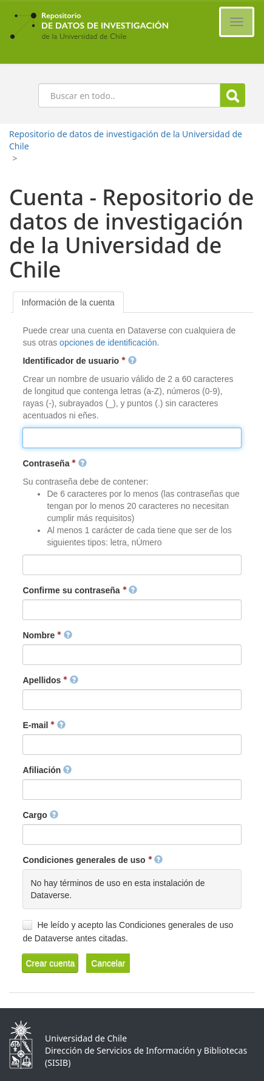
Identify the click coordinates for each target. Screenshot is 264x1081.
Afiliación (47, 770)
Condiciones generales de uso (92, 860)
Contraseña (54, 463)
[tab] (68, 302)
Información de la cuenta (68, 302)
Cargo (40, 815)
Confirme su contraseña (79, 590)
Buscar (232, 95)
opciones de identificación (108, 342)
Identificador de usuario (79, 361)
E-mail (44, 725)
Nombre (47, 635)
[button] (50, 963)
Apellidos (50, 680)
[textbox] (131, 438)
